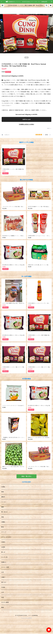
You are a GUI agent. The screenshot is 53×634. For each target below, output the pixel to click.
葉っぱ (3, 552)
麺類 (2, 507)
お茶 (2, 572)
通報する (49, 128)
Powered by (26, 618)
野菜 (2, 527)
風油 (2, 607)
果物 (2, 492)
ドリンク (3, 532)
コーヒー (3, 502)
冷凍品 (3, 487)
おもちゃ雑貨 (5, 602)
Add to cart (26, 119)
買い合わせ (4, 512)
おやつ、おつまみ (6, 537)
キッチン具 (4, 557)
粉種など (3, 562)
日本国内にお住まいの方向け (26, 124)
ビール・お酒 (5, 567)
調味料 (3, 497)
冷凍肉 (3, 542)
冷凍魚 (3, 547)
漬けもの (3, 582)
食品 (2, 517)
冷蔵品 (3, 522)
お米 (2, 592)
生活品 (3, 587)
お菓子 (3, 577)
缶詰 (2, 597)
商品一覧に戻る (26, 476)
